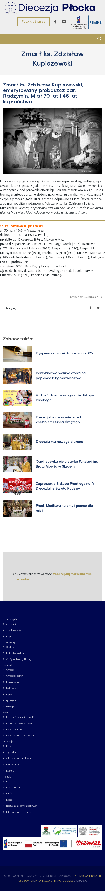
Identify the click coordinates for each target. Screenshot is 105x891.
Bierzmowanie (12, 682)
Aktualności (11, 624)
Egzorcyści (11, 700)
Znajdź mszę (33, 21)
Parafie (9, 793)
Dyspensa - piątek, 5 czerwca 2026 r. (65, 353)
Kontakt (7, 776)
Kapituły (10, 770)
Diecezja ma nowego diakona (59, 442)
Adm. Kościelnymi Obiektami (19, 758)
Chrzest (10, 669)
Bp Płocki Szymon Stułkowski (20, 717)
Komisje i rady (12, 764)
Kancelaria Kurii (13, 787)
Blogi (8, 636)
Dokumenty (9, 642)
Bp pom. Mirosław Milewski (19, 723)
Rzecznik (10, 781)
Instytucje (8, 741)
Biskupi (7, 712)
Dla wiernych (10, 619)
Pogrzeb (9, 694)
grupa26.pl (80, 880)
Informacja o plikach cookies (19, 812)
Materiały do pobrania (16, 652)
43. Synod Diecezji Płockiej (18, 659)
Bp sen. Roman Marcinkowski (20, 735)
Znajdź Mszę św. (14, 630)
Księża (9, 799)
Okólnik (10, 646)
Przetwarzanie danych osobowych (21, 805)
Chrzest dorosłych (14, 675)
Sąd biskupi (12, 752)
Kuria (8, 746)
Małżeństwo (11, 688)
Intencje (10, 706)
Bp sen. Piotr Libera (15, 729)
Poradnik (7, 665)
